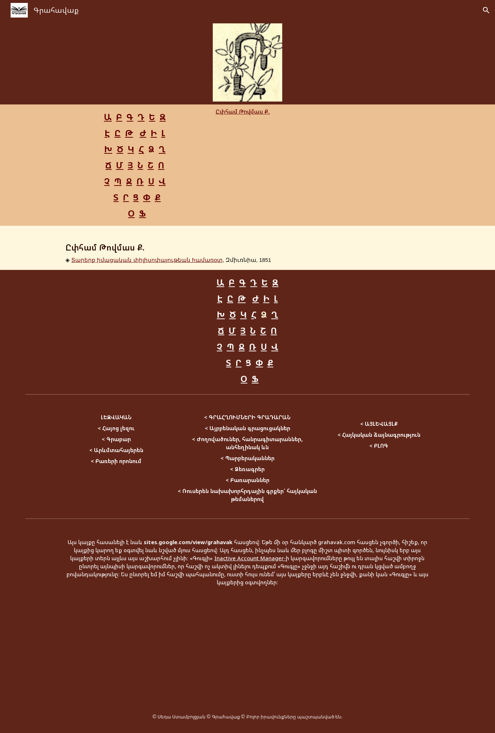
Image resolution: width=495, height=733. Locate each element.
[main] (135, 165)
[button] (486, 10)
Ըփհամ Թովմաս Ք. (243, 111)
